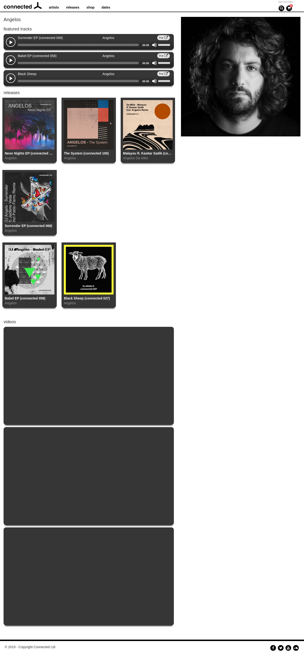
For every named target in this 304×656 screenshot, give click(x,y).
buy (163, 37)
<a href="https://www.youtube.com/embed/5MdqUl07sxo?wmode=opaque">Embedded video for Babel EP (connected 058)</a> (88, 576)
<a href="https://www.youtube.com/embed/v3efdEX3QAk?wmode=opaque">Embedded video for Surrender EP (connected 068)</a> (88, 476)
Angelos (11, 158)
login (290, 1)
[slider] (78, 45)
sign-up (282, 1)
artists (54, 7)
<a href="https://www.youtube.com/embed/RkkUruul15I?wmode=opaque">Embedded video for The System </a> (88, 375)
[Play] (11, 42)
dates (106, 7)
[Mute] (154, 45)
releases (72, 7)
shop (90, 7)
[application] (89, 45)
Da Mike (142, 158)
